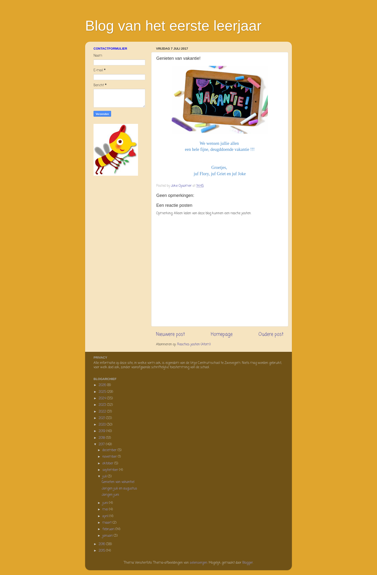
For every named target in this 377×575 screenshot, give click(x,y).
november (110, 456)
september (110, 470)
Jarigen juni (110, 494)
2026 (103, 385)
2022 (103, 411)
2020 (103, 424)
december (110, 450)
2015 (102, 550)
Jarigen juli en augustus (119, 488)
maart (107, 522)
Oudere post (270, 334)
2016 (102, 544)
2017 (102, 444)
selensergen (198, 562)
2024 (103, 398)
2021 (102, 418)
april (105, 516)
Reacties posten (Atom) (194, 344)
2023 (103, 405)
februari (108, 529)
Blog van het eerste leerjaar (173, 26)
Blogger (247, 562)
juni (105, 503)
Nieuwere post (170, 334)
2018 (102, 438)
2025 (103, 391)
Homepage (221, 334)
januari (108, 535)
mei (105, 509)
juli (105, 476)
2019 (102, 431)
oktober (108, 463)
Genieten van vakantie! (118, 482)
